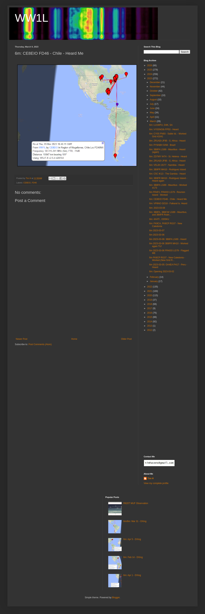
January (154, 281)
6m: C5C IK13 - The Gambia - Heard (167, 173)
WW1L (31, 18)
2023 (150, 78)
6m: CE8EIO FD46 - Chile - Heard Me (168, 199)
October (154, 91)
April (152, 117)
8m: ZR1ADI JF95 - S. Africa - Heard (167, 140)
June (152, 108)
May (152, 112)
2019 (150, 300)
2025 (150, 69)
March (153, 121)
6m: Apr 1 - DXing (132, 575)
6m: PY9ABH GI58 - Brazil (162, 145)
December (155, 82)
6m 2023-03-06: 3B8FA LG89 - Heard (167, 239)
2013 (150, 326)
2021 (150, 291)
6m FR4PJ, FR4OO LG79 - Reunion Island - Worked (167, 193)
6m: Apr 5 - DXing (132, 539)
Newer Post (21, 339)
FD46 (34, 183)
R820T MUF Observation (135, 503)
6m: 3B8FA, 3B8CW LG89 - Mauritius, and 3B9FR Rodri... (168, 213)
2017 (150, 308)
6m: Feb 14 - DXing (133, 557)
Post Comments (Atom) (40, 344)
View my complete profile (156, 483)
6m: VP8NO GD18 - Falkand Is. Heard (168, 203)
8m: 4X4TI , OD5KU (159, 219)
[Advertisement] (74, 310)
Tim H (150, 478)
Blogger (116, 597)
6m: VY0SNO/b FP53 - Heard (163, 129)
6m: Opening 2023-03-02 (161, 271)
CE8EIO (27, 183)
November (155, 86)
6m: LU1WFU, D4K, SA (161, 125)
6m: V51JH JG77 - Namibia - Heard (166, 165)
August (153, 99)
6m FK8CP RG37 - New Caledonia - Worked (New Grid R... (167, 258)
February (154, 277)
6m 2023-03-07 (156, 230)
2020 (150, 295)
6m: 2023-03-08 (157, 208)
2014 (150, 321)
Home (74, 339)
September (155, 95)
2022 (150, 286)
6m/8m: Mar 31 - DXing (134, 521)
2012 (150, 330)
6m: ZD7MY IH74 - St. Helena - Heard (168, 156)
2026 (150, 65)
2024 (150, 74)
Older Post (126, 339)
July (152, 104)
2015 (150, 317)
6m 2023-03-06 (156, 234)
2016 (150, 313)
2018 (150, 304)
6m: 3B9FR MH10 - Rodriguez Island (167, 169)
